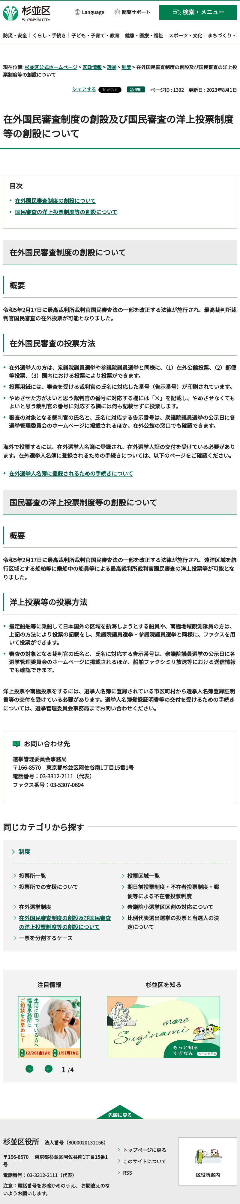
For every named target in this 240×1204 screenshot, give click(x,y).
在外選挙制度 (35, 890)
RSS (127, 1155)
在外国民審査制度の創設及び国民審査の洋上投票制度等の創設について (65, 905)
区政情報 (92, 49)
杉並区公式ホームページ (51, 49)
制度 (126, 49)
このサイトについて (144, 1143)
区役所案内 (208, 1157)
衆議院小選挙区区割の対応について (170, 890)
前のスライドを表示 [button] (29, 1052)
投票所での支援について (48, 869)
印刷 (138, 72)
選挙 (111, 49)
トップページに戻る (144, 1132)
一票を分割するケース (46, 920)
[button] (89, 12)
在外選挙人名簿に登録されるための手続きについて (71, 456)
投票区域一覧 (143, 858)
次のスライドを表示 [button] (48, 1052)
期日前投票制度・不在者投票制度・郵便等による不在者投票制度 (173, 873)
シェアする (84, 72)
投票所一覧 (32, 858)
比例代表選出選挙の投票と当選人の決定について (173, 905)
